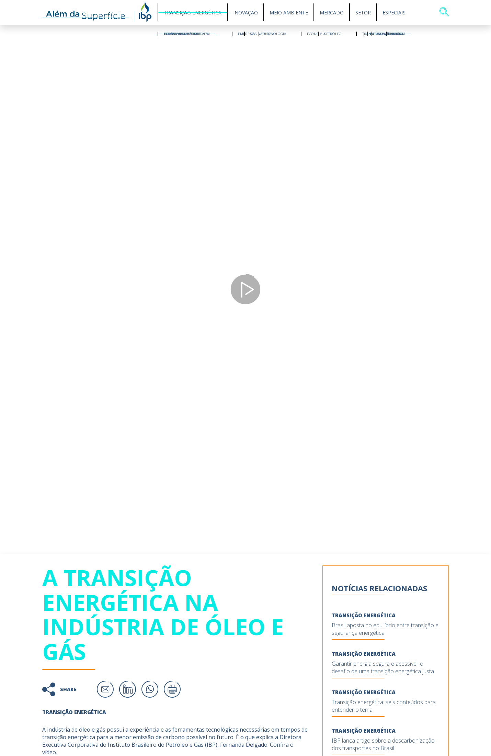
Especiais (394, 12)
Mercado (332, 12)
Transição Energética (192, 12)
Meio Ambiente (289, 12)
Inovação (245, 12)
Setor (363, 12)
